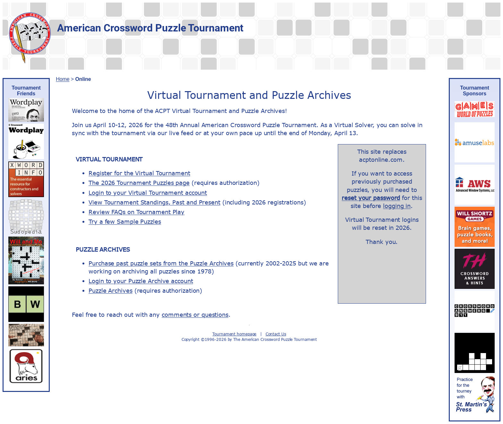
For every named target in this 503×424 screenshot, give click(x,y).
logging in (397, 205)
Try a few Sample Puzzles (125, 221)
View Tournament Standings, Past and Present (154, 202)
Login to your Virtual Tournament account (148, 192)
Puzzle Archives (110, 290)
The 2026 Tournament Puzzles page (139, 182)
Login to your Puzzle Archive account (141, 280)
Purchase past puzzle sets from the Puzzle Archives (161, 263)
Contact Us (276, 334)
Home (62, 79)
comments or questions (195, 314)
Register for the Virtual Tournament (139, 173)
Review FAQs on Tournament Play (136, 211)
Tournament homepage (234, 334)
